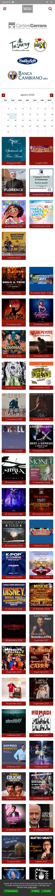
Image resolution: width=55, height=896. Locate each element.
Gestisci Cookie (45, 589)
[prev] (3, 95)
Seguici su (8, 2)
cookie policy (32, 887)
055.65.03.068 (33, 574)
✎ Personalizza (11, 891)
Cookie (34, 589)
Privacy (25, 589)
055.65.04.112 (33, 571)
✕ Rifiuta (35, 891)
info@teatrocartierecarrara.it (29, 578)
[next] (51, 95)
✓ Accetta (46, 891)
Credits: (27, 592)
